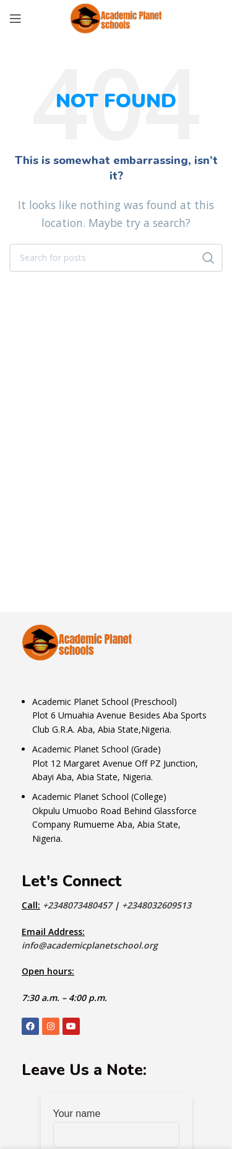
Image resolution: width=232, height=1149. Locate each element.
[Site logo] (116, 17)
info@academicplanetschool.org (90, 945)
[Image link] (77, 641)
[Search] (116, 258)
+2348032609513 (156, 905)
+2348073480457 (78, 905)
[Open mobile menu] (15, 18)
